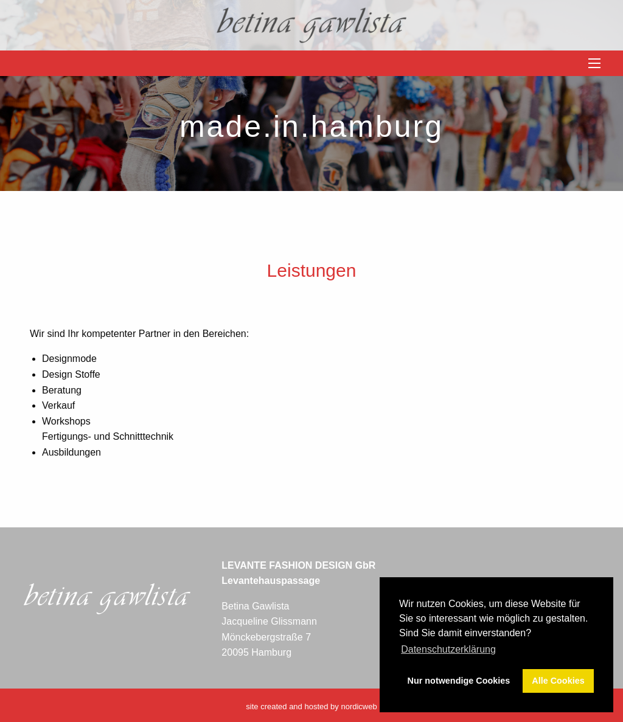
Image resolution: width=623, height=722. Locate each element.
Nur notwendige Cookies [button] (459, 681)
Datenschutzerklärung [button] (448, 649)
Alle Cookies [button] (558, 681)
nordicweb (359, 706)
